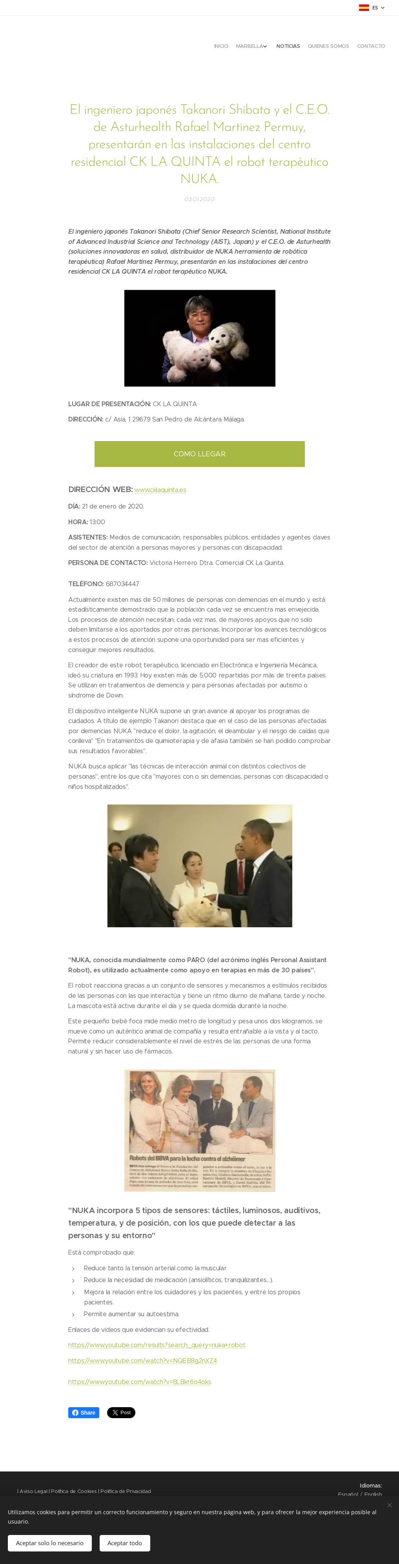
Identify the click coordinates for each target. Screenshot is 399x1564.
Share (83, 1413)
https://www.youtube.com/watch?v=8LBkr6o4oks (139, 1382)
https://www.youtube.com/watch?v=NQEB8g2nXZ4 (142, 1360)
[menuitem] (349, 47)
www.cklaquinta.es (160, 490)
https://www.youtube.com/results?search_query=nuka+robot (156, 1345)
